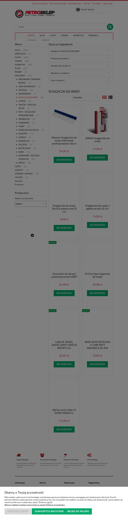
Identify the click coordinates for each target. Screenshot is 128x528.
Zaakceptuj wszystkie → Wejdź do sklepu (62, 511)
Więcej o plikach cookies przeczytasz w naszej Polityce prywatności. (34, 505)
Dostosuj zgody (17, 511)
